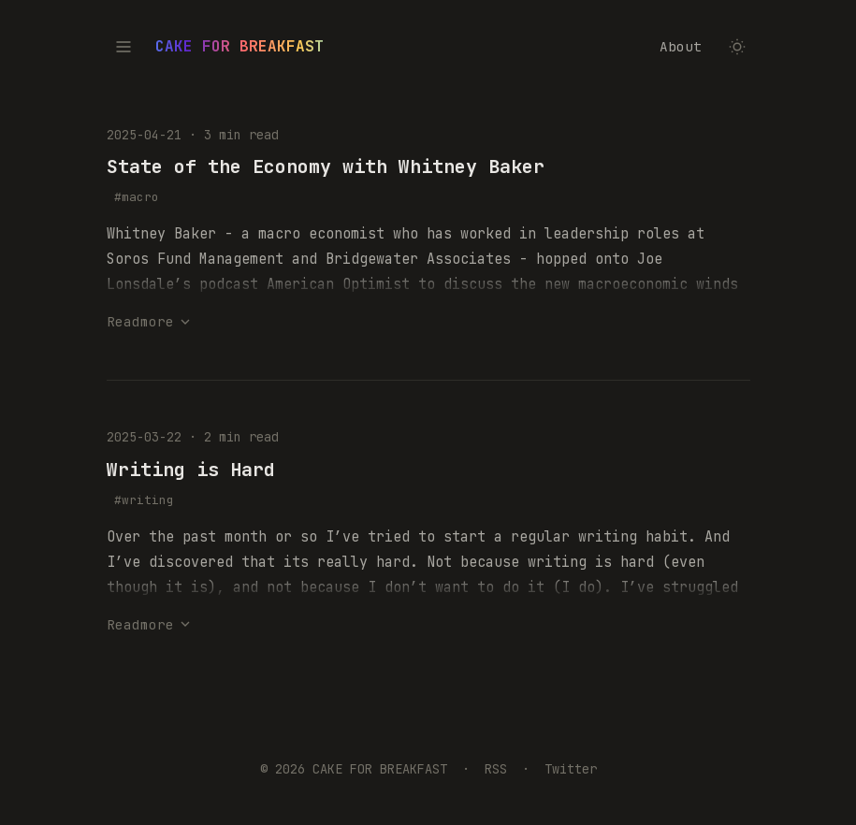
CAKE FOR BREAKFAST (239, 46)
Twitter (570, 768)
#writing (144, 500)
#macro (136, 197)
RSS (496, 768)
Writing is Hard (191, 469)
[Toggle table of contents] (123, 47)
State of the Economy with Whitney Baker (325, 166)
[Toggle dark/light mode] (737, 47)
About (681, 46)
